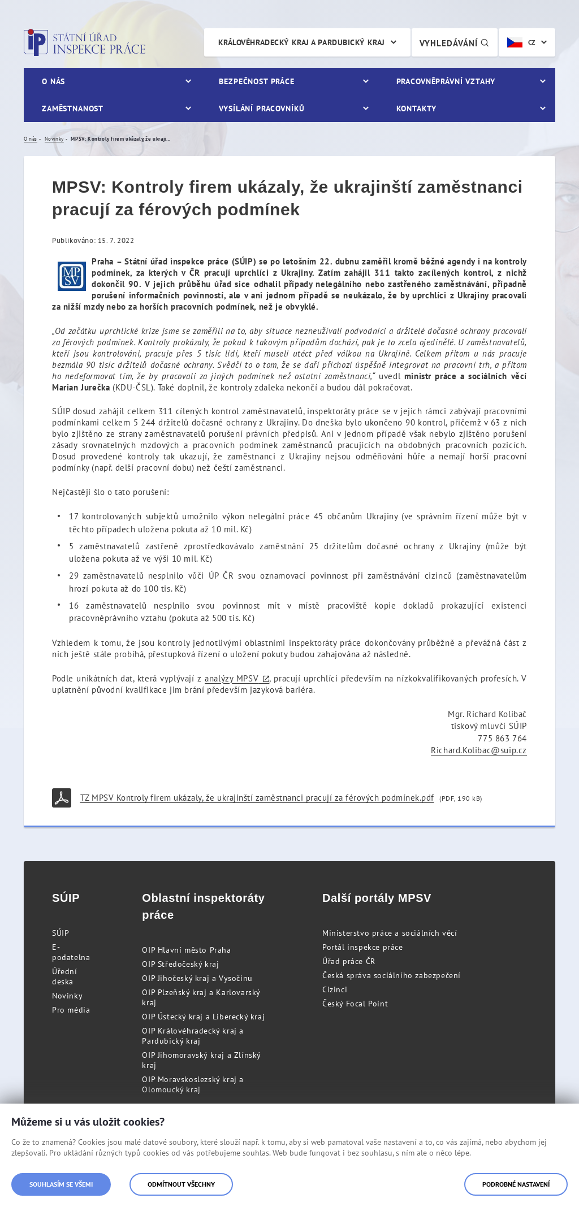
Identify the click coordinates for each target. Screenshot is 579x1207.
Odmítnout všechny (181, 1184)
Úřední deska (64, 976)
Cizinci (334, 989)
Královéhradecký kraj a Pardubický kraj (301, 42)
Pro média (71, 1010)
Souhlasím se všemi (61, 1184)
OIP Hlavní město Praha (186, 950)
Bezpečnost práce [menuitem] (256, 81)
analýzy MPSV (231, 678)
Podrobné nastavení (516, 1184)
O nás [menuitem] (53, 81)
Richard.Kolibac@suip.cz (479, 750)
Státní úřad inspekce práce (84, 42)
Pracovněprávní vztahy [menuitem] (446, 81)
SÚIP (60, 933)
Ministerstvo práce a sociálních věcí (389, 933)
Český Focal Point (355, 1003)
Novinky (67, 996)
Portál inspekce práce (362, 947)
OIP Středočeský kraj (180, 964)
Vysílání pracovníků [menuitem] (262, 108)
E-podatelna (71, 952)
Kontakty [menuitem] (416, 108)
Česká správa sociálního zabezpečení (391, 975)
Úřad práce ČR (348, 961)
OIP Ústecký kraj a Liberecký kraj (203, 1016)
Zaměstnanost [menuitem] (72, 108)
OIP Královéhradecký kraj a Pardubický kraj (193, 1036)
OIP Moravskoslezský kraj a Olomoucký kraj (193, 1084)
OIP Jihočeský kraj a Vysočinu (197, 978)
